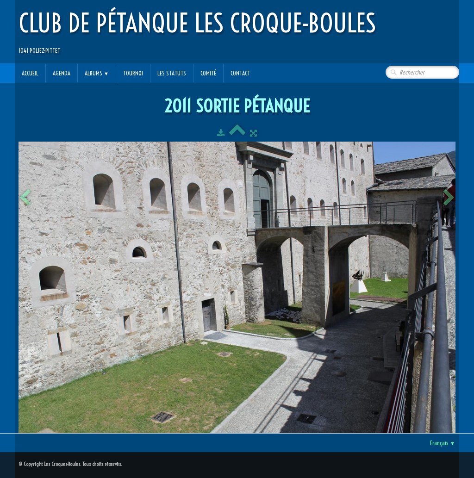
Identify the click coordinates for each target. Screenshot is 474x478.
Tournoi (133, 73)
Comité (208, 73)
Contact (240, 73)
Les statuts (171, 73)
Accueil (30, 73)
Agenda (61, 73)
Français (442, 443)
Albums (97, 73)
